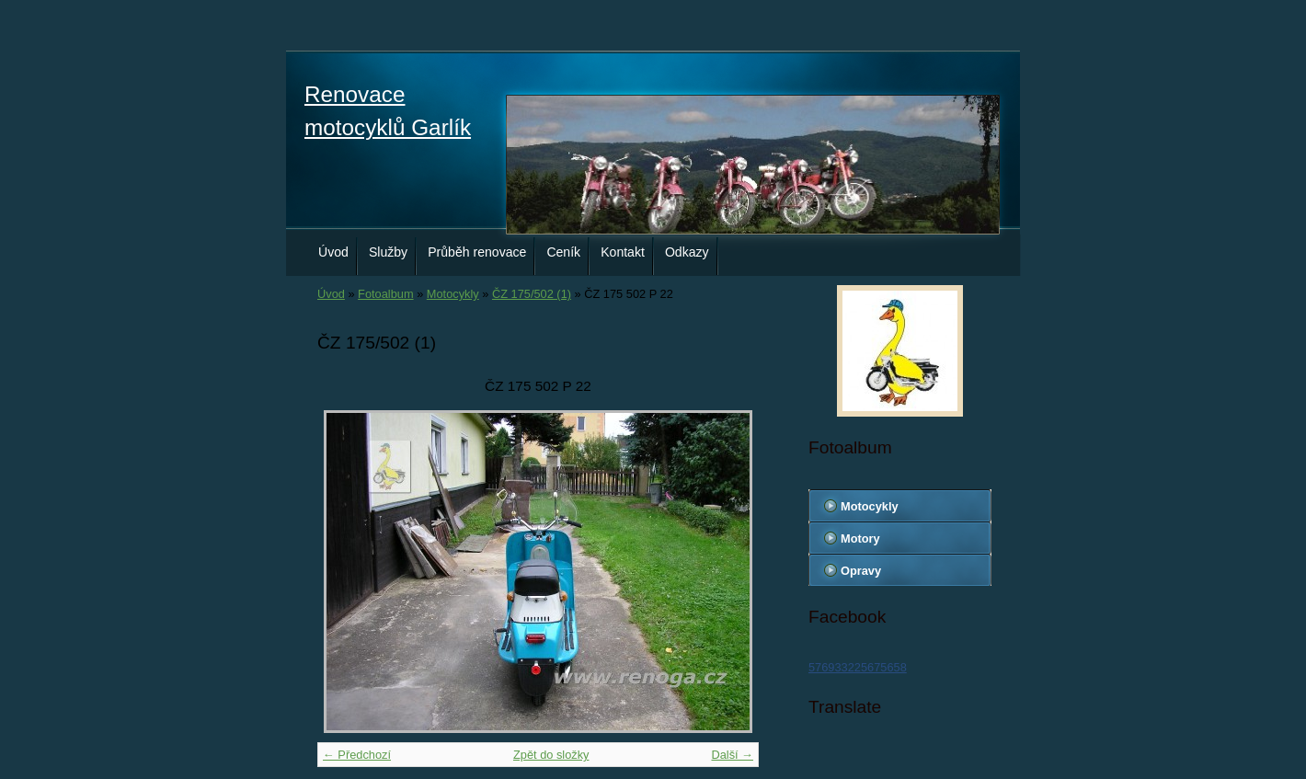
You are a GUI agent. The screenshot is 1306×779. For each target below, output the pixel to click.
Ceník (563, 252)
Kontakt (623, 252)
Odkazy (687, 252)
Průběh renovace (477, 252)
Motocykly (453, 294)
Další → (732, 755)
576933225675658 (857, 667)
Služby (388, 252)
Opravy (861, 571)
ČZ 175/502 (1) (531, 294)
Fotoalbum (385, 294)
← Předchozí (357, 755)
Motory (860, 538)
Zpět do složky (551, 755)
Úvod (333, 252)
